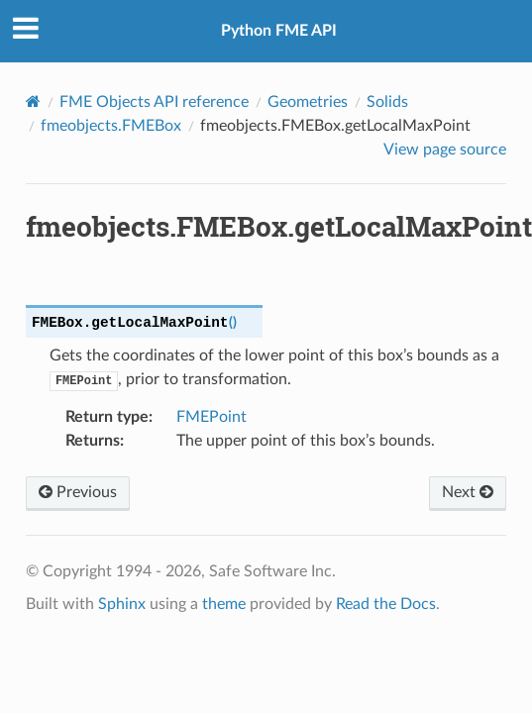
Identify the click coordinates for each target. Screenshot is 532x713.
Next (467, 492)
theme (224, 604)
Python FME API (279, 31)
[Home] (33, 101)
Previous (78, 492)
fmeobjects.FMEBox (111, 126)
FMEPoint (211, 417)
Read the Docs (386, 604)
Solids (387, 102)
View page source (444, 149)
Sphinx (122, 604)
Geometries (307, 102)
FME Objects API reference (154, 102)
